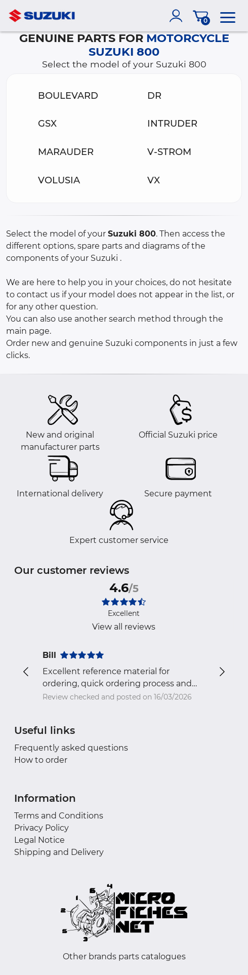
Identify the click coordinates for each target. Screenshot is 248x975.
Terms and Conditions (58, 816)
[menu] (227, 15)
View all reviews (123, 627)
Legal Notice (39, 840)
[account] (178, 15)
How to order (40, 760)
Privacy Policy (41, 828)
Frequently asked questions (71, 748)
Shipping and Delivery (59, 852)
